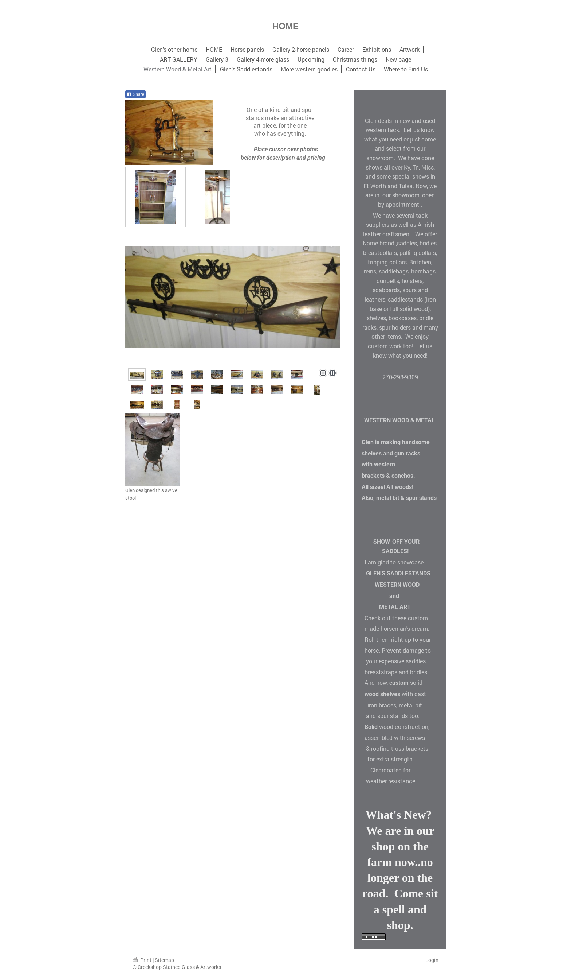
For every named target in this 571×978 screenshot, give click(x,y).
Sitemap (164, 959)
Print (143, 959)
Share (135, 94)
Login (431, 959)
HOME (285, 26)
